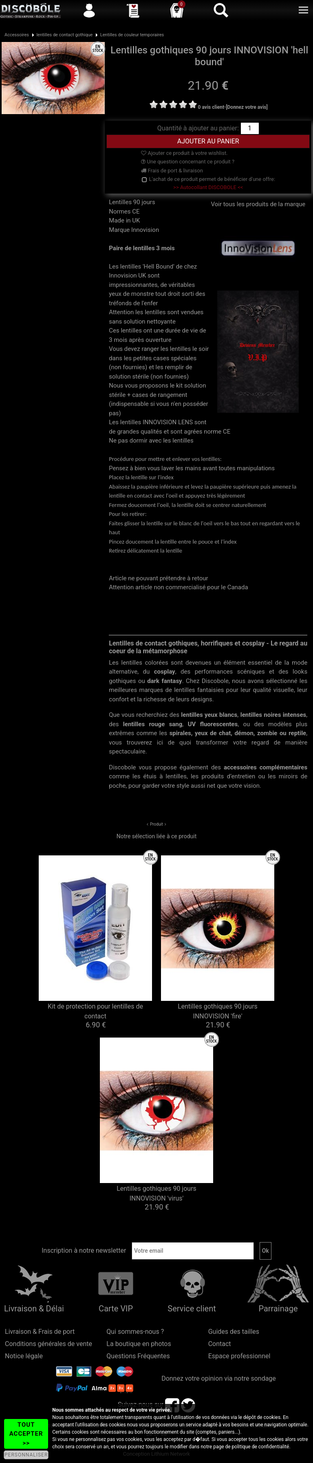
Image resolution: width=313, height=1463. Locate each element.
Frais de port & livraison (172, 170)
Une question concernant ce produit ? (187, 162)
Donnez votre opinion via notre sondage (218, 1378)
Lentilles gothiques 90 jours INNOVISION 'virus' (156, 1193)
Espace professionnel (239, 1356)
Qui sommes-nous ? (135, 1331)
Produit (156, 824)
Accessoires (16, 34)
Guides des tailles (233, 1331)
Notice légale (24, 1356)
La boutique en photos (138, 1344)
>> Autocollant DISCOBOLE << (208, 187)
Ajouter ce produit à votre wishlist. (184, 153)
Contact (219, 1344)
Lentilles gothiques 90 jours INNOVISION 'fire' (218, 1011)
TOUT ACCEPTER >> (26, 1434)
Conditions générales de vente (48, 1344)
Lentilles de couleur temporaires (132, 34)
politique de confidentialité (260, 1447)
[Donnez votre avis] (247, 107)
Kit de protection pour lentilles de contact (95, 1011)
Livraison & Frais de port (40, 1331)
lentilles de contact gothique (64, 34)
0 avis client (211, 107)
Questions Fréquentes (138, 1356)
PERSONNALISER (26, 1455)
